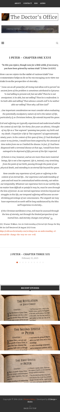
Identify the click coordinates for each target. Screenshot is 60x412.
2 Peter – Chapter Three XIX (30, 254)
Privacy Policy (29, 399)
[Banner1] (30, 308)
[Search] (57, 43)
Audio (42, 3)
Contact (27, 3)
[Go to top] (30, 408)
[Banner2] (30, 337)
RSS (36, 3)
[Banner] (30, 368)
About (18, 3)
